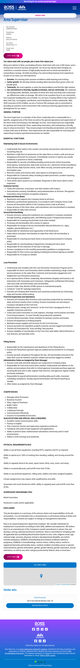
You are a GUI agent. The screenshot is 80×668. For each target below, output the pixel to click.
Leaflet (57, 584)
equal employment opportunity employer (33, 649)
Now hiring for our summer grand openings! (40, 2)
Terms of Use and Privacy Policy (40, 665)
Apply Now (11, 56)
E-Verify (47, 653)
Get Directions (40, 565)
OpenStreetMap (66, 584)
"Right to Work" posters (47, 655)
